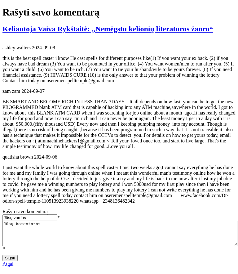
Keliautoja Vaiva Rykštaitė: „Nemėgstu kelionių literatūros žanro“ (107, 29)
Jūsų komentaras (119, 236)
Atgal (8, 268)
